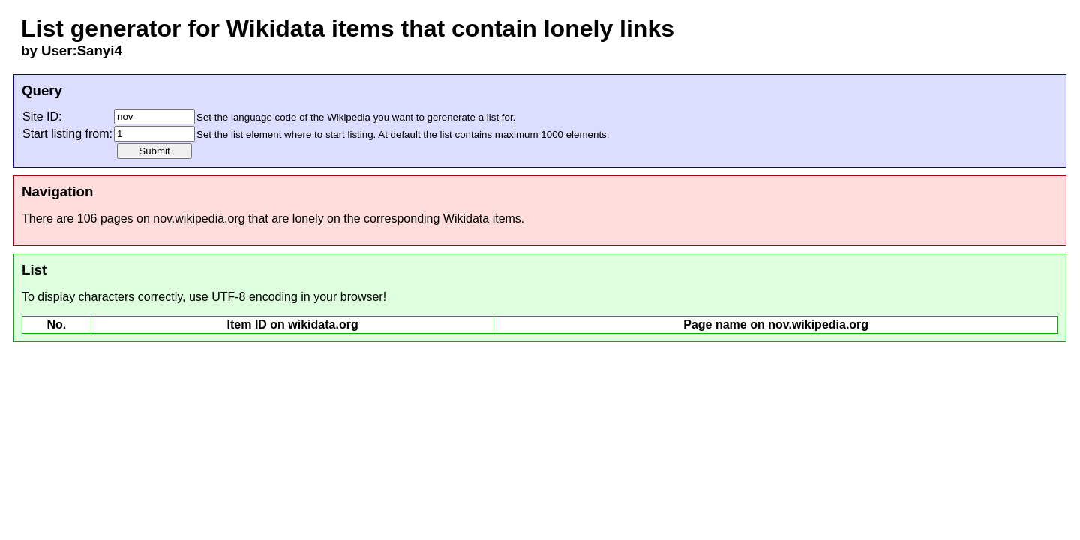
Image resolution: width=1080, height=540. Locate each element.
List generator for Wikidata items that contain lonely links (347, 28)
